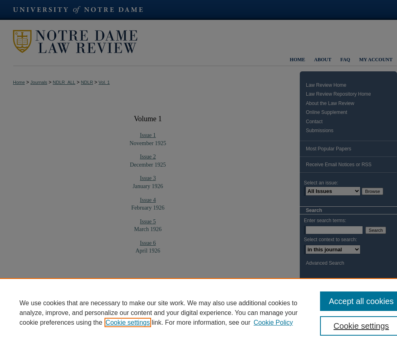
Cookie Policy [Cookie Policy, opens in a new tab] (273, 322)
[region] (198, 312)
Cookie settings (128, 322)
